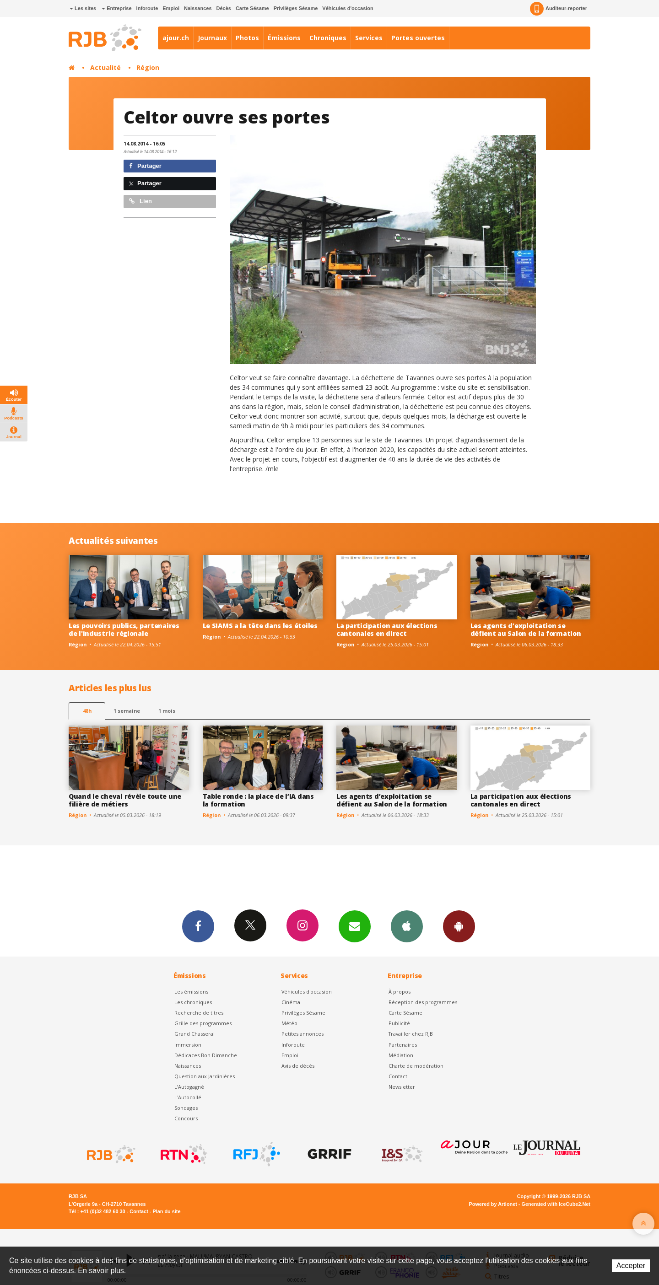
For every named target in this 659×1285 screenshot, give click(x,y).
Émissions (284, 37)
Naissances (198, 8)
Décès (223, 8)
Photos (247, 37)
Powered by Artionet (493, 1204)
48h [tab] (87, 710)
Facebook (198, 925)
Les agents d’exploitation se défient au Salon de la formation (525, 629)
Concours (186, 1118)
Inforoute (147, 8)
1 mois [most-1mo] (166, 710)
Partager (145, 165)
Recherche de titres (198, 1013)
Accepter (630, 1265)
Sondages (186, 1108)
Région (147, 67)
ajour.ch (175, 37)
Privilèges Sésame (296, 8)
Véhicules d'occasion (347, 8)
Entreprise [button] (116, 8)
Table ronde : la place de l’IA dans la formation (258, 800)
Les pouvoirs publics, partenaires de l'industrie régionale (124, 629)
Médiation (401, 1055)
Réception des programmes (423, 1002)
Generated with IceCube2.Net (556, 1204)
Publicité (399, 1023)
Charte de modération (416, 1066)
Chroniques (327, 37)
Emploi (170, 8)
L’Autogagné (189, 1087)
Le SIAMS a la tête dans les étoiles (260, 625)
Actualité (105, 67)
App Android (459, 925)
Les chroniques (193, 1002)
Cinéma (290, 1002)
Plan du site (166, 1211)
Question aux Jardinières (204, 1076)
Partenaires (403, 1045)
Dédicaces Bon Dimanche (205, 1055)
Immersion (187, 1045)
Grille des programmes (203, 1023)
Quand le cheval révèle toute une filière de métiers (125, 800)
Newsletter (402, 1087)
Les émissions (191, 992)
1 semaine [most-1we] (126, 710)
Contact (398, 1076)
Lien (140, 201)
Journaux (212, 37)
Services (369, 37)
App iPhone (407, 925)
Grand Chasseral (194, 1034)
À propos (400, 992)
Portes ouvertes (418, 37)
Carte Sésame (252, 8)
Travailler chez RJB (411, 1034)
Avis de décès (297, 1066)
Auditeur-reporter (558, 9)
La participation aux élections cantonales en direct (387, 629)
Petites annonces (302, 1034)
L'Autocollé (187, 1097)
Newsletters (355, 925)
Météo (289, 1023)
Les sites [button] (83, 8)
